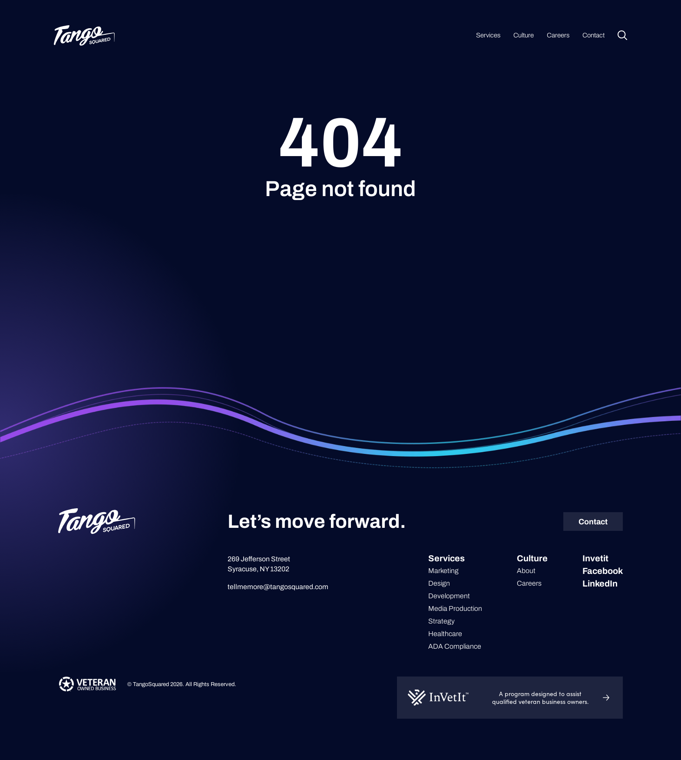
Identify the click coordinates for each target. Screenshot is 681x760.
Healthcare (445, 633)
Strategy (441, 621)
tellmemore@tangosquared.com (278, 586)
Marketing (443, 570)
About (526, 570)
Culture (523, 35)
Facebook (602, 571)
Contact (593, 35)
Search (622, 35)
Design (439, 583)
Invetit (595, 558)
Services (488, 35)
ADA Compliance (454, 646)
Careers (558, 35)
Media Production (455, 608)
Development (449, 596)
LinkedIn (600, 583)
